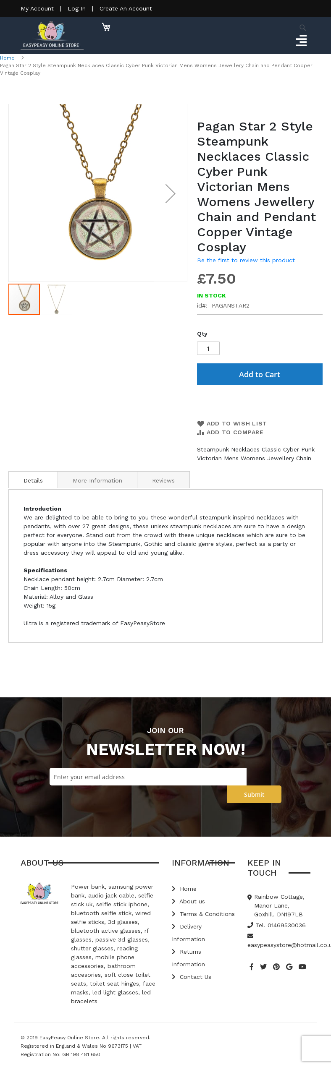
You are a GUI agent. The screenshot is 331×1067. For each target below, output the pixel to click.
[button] (170, 193)
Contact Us (191, 976)
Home (7, 58)
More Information (97, 480)
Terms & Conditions (203, 913)
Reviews (163, 480)
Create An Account (126, 8)
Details (33, 480)
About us (188, 901)
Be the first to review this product (246, 260)
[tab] (33, 479)
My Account (37, 8)
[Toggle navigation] (301, 41)
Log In (77, 8)
